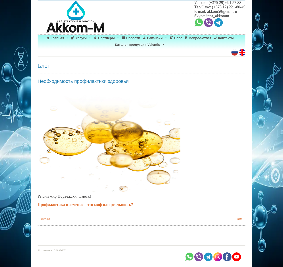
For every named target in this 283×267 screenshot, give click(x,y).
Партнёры (108, 38)
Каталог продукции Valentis (140, 44)
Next (241, 218)
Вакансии (157, 38)
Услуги (83, 38)
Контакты (226, 38)
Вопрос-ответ (200, 38)
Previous (44, 218)
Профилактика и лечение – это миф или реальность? (86, 204)
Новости (133, 38)
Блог (178, 38)
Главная (60, 38)
